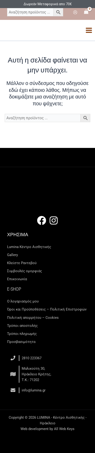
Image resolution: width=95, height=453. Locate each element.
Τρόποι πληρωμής (22, 334)
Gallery (12, 255)
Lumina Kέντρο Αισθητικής (29, 247)
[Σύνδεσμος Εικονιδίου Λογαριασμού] (75, 12)
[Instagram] (53, 220)
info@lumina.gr (33, 390)
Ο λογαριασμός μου (23, 301)
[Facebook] (41, 220)
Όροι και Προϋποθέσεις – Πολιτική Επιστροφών (47, 309)
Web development (35, 429)
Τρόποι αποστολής (22, 326)
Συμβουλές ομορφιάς (24, 271)
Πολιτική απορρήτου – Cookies (33, 317)
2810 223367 (31, 358)
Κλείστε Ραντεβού (22, 263)
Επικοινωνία (17, 279)
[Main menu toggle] (89, 30)
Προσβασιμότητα (21, 342)
